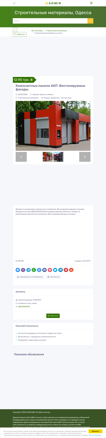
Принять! (95, 431)
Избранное (19, 34)
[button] (21, 126)
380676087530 (24, 307)
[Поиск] (50, 20)
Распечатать (53, 277)
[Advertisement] (53, 54)
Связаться (53, 316)
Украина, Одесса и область (42, 95)
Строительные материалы (56, 31)
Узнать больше (95, 435)
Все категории (37, 31)
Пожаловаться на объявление (30, 277)
